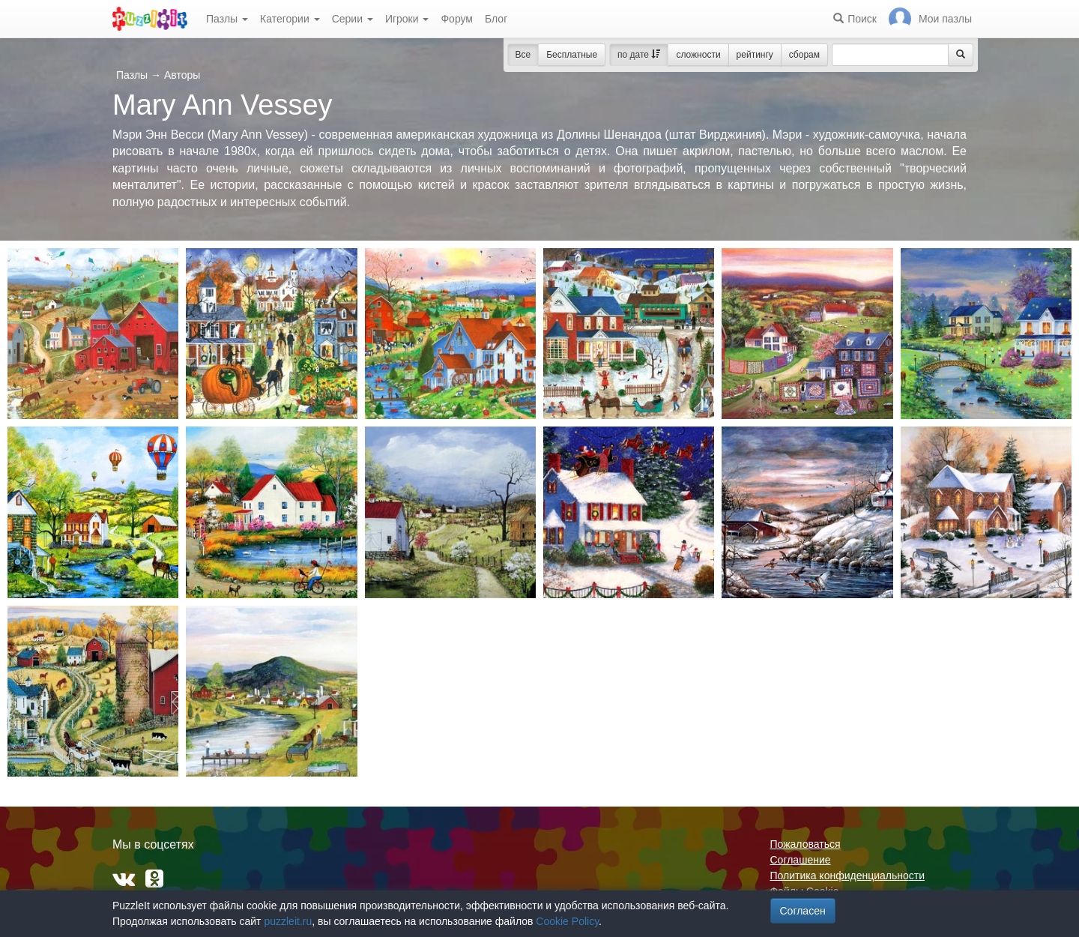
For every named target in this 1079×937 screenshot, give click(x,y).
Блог (496, 19)
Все (523, 54)
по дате (638, 54)
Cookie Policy (567, 921)
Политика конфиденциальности (847, 876)
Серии (352, 19)
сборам (804, 54)
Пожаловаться (805, 844)
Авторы (182, 75)
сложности (698, 54)
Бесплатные (571, 54)
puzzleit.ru (288, 921)
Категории (290, 19)
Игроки (407, 19)
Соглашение (800, 860)
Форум (457, 19)
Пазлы (227, 19)
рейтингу (755, 54)
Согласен (803, 911)
